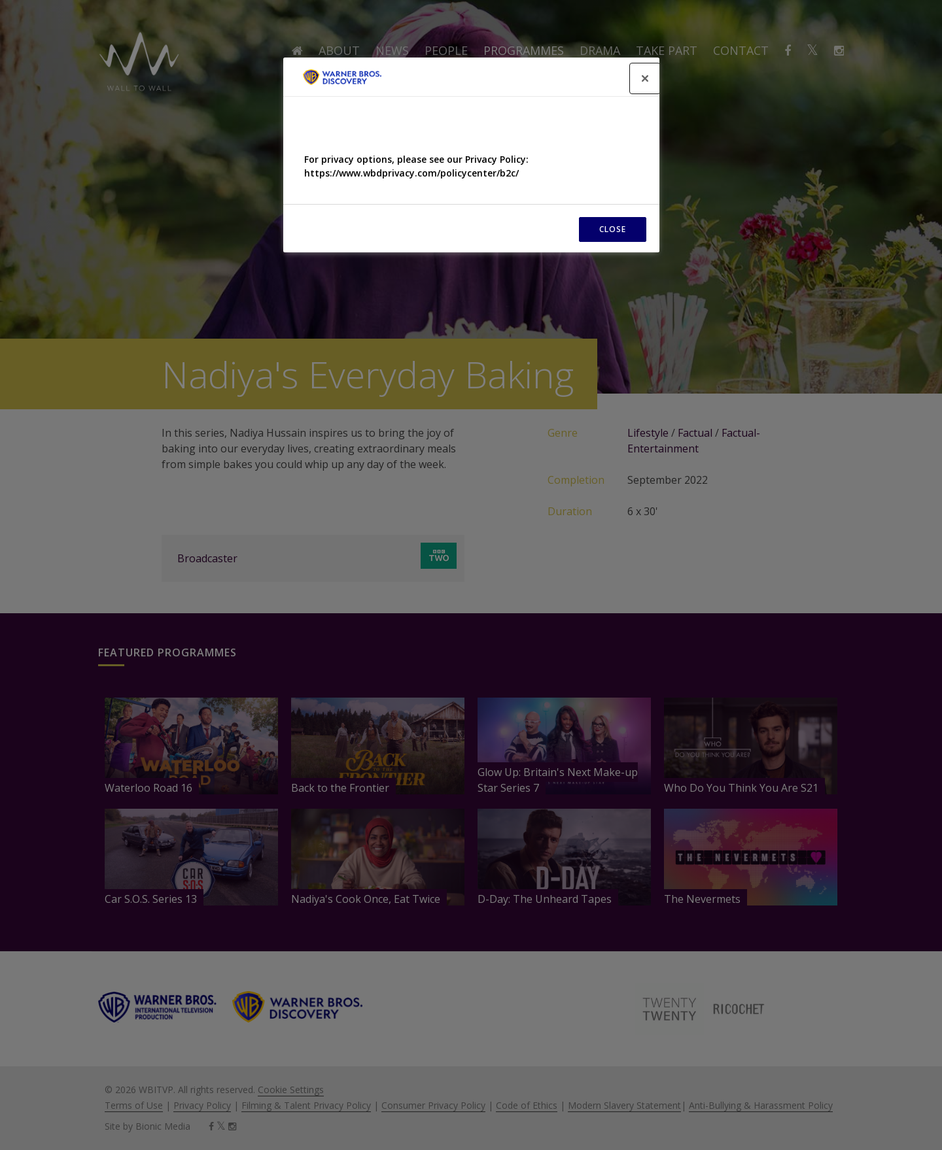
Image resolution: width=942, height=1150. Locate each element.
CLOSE (612, 229)
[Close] (645, 78)
